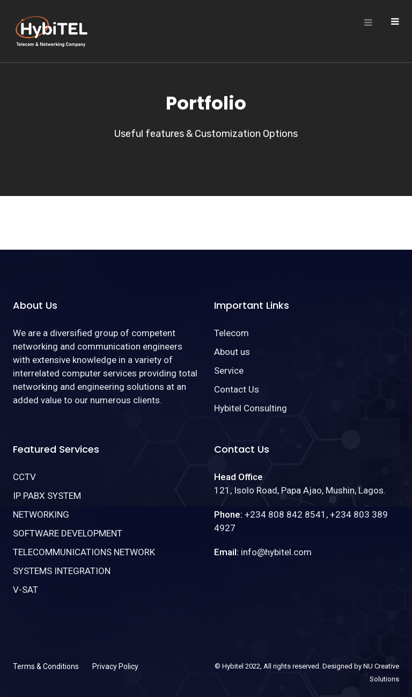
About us (232, 351)
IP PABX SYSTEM (47, 495)
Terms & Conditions (46, 666)
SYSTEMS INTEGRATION (62, 570)
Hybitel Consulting (250, 408)
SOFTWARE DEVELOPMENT (67, 533)
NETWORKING (41, 514)
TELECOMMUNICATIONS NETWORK (84, 552)
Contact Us (236, 389)
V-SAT (25, 589)
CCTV (24, 476)
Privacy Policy (115, 666)
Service (229, 370)
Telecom (231, 333)
